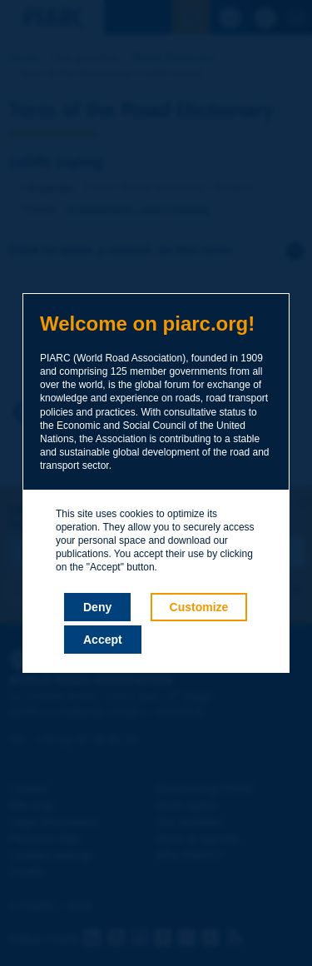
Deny (97, 607)
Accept (102, 639)
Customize (199, 607)
